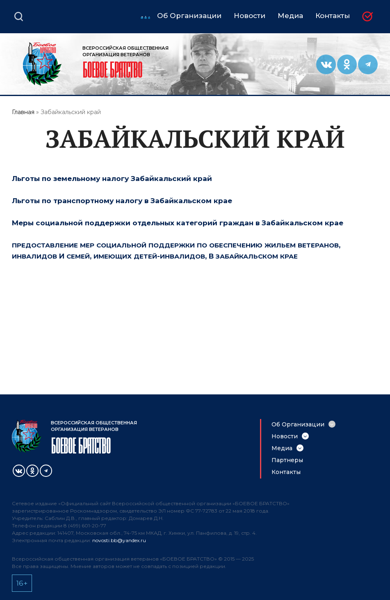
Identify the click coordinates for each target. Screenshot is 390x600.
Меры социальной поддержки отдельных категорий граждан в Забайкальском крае (177, 223)
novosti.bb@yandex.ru (119, 540)
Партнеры (287, 460)
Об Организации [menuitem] (189, 15)
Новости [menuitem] (249, 15)
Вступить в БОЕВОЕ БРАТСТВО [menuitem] (370, 17)
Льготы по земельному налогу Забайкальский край (112, 178)
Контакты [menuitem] (332, 15)
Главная (23, 112)
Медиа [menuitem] (290, 15)
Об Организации (297, 424)
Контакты (286, 472)
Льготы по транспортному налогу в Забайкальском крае (122, 201)
